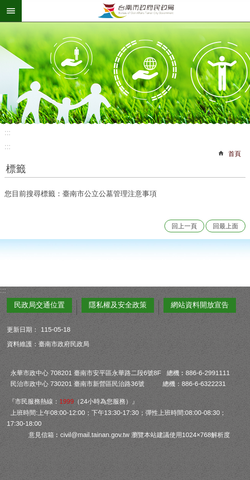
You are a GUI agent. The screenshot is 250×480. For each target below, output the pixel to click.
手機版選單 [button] (11, 11)
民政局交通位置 (39, 305)
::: (7, 132)
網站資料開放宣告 (200, 305)
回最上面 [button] (225, 226)
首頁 (234, 153)
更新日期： (22, 329)
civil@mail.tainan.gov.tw (95, 434)
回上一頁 (184, 226)
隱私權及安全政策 (118, 305)
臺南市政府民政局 (136, 11)
